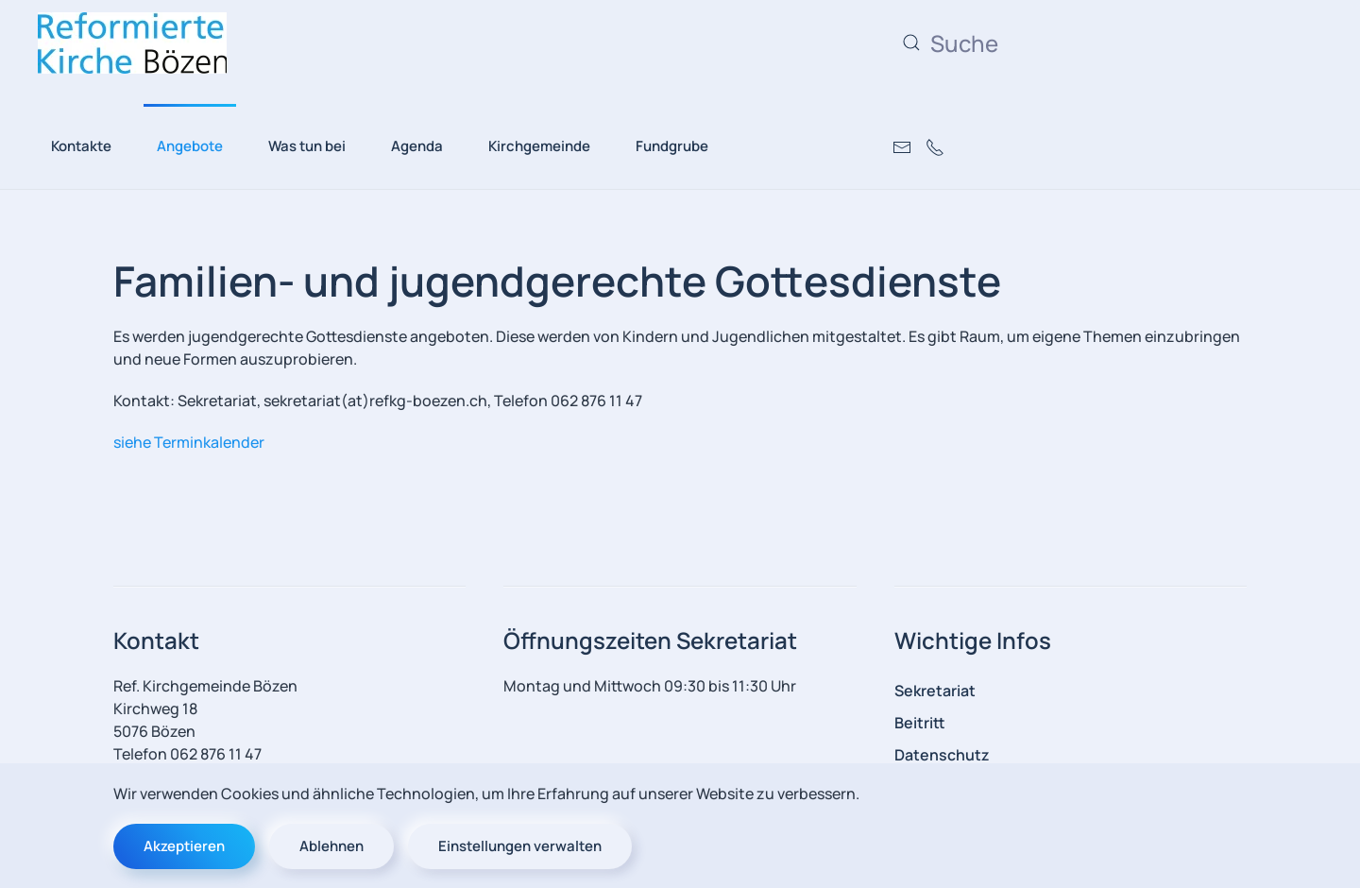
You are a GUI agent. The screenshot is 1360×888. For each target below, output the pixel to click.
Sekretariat (935, 690)
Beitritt (919, 722)
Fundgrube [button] (672, 146)
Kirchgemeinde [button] (539, 146)
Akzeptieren (184, 846)
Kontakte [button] (81, 146)
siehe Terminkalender (188, 442)
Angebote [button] (190, 146)
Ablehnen (331, 846)
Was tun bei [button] (307, 146)
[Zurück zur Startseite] (132, 42)
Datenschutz (942, 754)
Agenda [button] (417, 146)
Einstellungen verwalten (520, 846)
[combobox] (1081, 42)
